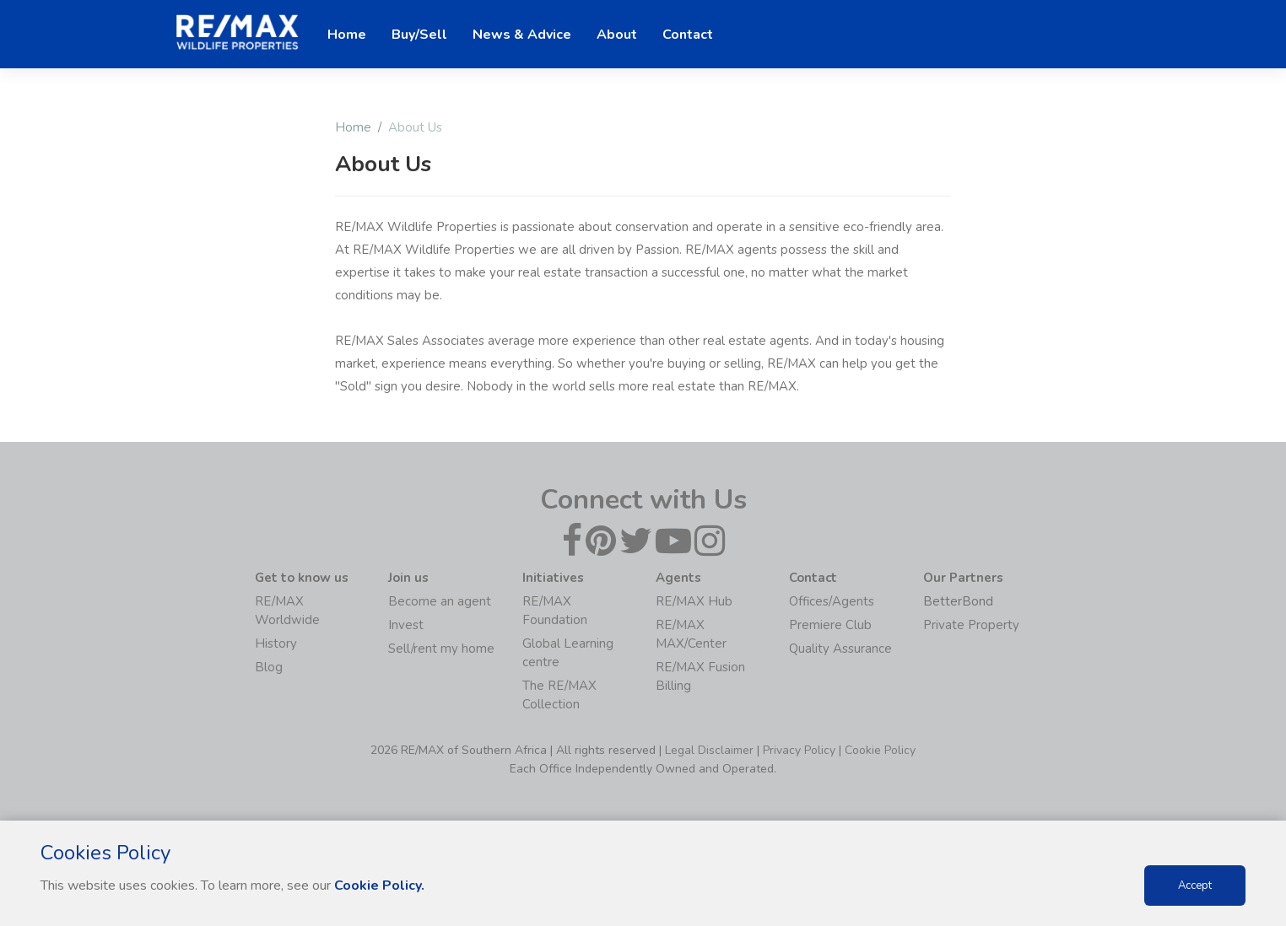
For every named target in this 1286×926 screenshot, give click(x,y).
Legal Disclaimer (709, 750)
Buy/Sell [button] (419, 34)
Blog (269, 667)
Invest (406, 624)
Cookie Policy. (379, 885)
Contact (687, 34)
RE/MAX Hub (694, 601)
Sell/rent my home (441, 648)
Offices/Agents (831, 601)
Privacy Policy (799, 750)
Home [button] (346, 34)
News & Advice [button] (522, 34)
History (276, 643)
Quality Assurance (840, 648)
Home (353, 127)
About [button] (617, 34)
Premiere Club (830, 624)
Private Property (971, 624)
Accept (1195, 885)
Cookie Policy (880, 750)
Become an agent (439, 601)
